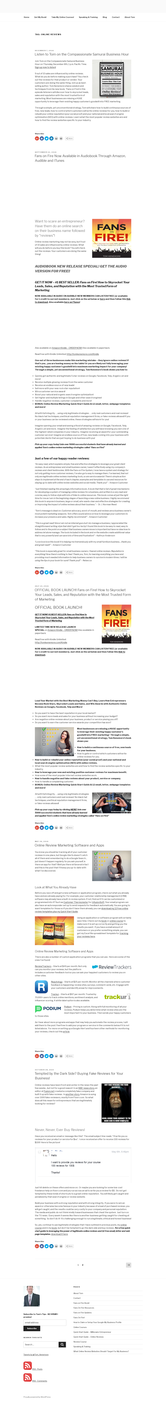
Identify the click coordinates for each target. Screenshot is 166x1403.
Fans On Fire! (79, 1317)
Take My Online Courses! (62, 17)
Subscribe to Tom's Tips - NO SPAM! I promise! (40, 1315)
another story (72, 1094)
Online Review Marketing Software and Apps (69, 845)
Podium (67, 1006)
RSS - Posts (37, 1369)
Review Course (80, 1342)
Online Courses (80, 1327)
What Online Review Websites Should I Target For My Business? (101, 1351)
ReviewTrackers (43, 966)
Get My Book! (40, 17)
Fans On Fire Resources (83, 1308)
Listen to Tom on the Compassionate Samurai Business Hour (82, 54)
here (102, 299)
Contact (116, 17)
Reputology (56, 982)
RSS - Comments (39, 1381)
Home (26, 17)
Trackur (55, 994)
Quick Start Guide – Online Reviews (88, 1337)
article (66, 1031)
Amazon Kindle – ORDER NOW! (67, 348)
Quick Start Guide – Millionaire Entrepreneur (92, 1332)
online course (116, 921)
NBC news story (86, 1088)
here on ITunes (72, 302)
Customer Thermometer (76, 902)
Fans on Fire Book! (81, 1303)
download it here (59, 1234)
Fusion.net (49, 1091)
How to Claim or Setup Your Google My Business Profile (97, 1322)
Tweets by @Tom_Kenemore (36, 1354)
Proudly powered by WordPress (37, 1397)
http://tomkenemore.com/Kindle (83, 354)
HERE (74, 809)
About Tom (130, 17)
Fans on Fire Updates (82, 1312)
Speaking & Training (88, 17)
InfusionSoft (98, 902)
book (104, 921)
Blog (105, 17)
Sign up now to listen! (45, 67)
